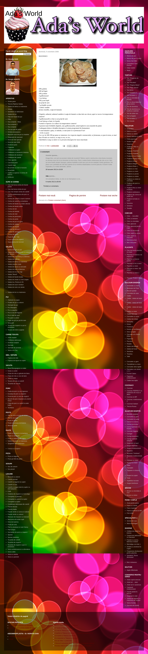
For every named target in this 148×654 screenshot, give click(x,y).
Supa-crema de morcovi (16, 242)
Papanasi (130, 339)
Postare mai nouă (47, 195)
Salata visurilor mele (14, 264)
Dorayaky (130, 322)
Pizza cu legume (13, 456)
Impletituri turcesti (133, 481)
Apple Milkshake (132, 570)
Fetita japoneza (132, 139)
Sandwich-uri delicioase (15, 112)
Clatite (129, 296)
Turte (128, 478)
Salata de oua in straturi (15, 284)
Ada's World (23, 13)
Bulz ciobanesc (132, 562)
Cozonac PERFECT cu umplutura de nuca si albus (134, 392)
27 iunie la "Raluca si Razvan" (65, 628)
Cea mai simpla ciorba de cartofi (18, 192)
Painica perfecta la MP (134, 510)
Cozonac (130, 388)
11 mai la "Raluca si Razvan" (64, 630)
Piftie (9, 119)
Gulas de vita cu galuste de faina (18, 373)
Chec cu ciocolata (133, 221)
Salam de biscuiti (132, 346)
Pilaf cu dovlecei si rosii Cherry (18, 527)
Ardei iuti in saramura (134, 585)
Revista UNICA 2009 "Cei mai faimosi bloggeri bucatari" (73, 646)
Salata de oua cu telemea (16, 269)
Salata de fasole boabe (15, 277)
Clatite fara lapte (132, 380)
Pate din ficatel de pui (15, 117)
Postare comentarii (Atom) (57, 200)
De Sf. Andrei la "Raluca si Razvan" (67, 625)
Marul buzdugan (132, 523)
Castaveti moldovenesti (131, 588)
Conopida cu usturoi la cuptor (17, 499)
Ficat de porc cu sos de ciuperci (18, 396)
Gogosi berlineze (132, 483)
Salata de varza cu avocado (17, 267)
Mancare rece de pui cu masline (18, 134)
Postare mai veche (108, 195)
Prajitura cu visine (133, 176)
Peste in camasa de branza (17, 423)
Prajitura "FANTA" (133, 151)
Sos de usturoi (12, 466)
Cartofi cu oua (12, 484)
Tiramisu (129, 354)
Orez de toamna (13, 522)
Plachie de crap (13, 418)
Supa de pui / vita (13, 237)
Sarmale (10, 345)
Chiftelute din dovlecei (15, 155)
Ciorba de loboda (13, 211)
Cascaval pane (13, 163)
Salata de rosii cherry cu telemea (18, 256)
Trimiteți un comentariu (51, 186)
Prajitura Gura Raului (134, 156)
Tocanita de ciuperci (14, 542)
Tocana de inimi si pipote (16, 330)
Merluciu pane (12, 425)
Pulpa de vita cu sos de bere (17, 376)
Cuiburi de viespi (132, 319)
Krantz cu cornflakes (133, 329)
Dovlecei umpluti (13, 342)
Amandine (130, 129)
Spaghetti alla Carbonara (16, 443)
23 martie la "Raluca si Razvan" (65, 635)
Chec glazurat (131, 224)
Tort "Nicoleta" (131, 82)
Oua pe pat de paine (14, 129)
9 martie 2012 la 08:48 (53, 182)
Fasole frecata (12, 507)
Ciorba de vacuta (13, 226)
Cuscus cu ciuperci (14, 448)
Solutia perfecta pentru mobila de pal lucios (23, 628)
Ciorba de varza (13, 234)
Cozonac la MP (132, 397)
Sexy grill (11, 323)
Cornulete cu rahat (133, 419)
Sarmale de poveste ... (15, 348)
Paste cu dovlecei (13, 436)
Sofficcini (11, 177)
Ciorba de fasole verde (15, 206)
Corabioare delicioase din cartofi (18, 504)
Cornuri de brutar (132, 424)
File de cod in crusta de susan (18, 415)
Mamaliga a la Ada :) (133, 544)
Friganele (11, 147)
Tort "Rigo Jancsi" (133, 87)
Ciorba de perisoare (14, 216)
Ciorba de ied (12, 209)
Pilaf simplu (11, 530)
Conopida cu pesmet (14, 496)
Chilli (9, 491)
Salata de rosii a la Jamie (16, 287)
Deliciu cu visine (132, 134)
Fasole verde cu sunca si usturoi (18, 512)
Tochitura (11, 408)
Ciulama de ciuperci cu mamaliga (19, 494)
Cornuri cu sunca (132, 422)
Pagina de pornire (77, 195)
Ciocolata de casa (133, 293)
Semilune (130, 351)
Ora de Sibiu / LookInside (63, 641)
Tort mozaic (130, 121)
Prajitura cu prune (133, 174)
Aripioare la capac (14, 300)
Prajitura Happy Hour (134, 158)
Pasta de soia (12, 524)
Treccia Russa (131, 406)
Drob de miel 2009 (14, 142)
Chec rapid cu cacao (133, 233)
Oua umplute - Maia (14, 122)
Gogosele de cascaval (15, 137)
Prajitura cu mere (132, 171)
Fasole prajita (12, 509)
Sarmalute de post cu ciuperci (17, 532)
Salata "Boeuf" (12, 274)
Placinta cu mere (132, 266)
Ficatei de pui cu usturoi (15, 302)
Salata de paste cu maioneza (17, 441)
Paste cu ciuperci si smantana (18, 433)
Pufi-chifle (130, 513)
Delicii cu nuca (131, 131)
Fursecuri (130, 327)
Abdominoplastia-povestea (18, 636)
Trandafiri (130, 468)
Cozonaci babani (132, 404)
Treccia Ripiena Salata (15, 104)
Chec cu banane (132, 218)
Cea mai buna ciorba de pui (17, 189)
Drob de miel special (14, 140)
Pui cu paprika (12, 310)
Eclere (129, 324)
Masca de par (131, 56)
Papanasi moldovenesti (131, 377)
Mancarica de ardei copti (16, 519)
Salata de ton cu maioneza (16, 292)
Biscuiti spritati (131, 291)
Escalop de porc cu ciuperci (17, 394)
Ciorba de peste (13, 219)
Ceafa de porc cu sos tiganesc (18, 391)
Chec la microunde (133, 230)
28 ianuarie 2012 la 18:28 (54, 169)
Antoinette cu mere (133, 286)
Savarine (130, 203)
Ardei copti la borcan (133, 580)
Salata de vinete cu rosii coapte (18, 279)
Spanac (10, 535)
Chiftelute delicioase (14, 340)
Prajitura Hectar (132, 161)
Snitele (10, 109)
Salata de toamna (13, 259)
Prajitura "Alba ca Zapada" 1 (132, 147)
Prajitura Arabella (132, 153)
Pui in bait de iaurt (14, 315)
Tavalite (129, 208)
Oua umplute (12, 127)
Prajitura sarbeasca (133, 192)
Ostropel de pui (13, 305)
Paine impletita (132, 508)
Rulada (129, 344)
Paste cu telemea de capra (17, 438)
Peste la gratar (12, 420)
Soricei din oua (132, 521)
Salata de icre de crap (15, 272)
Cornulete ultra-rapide (134, 367)
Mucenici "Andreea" (133, 453)
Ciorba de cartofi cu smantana (18, 201)
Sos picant (11, 469)
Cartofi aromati (12, 479)
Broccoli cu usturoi (14, 477)
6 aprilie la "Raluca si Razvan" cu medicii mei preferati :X (74, 633)
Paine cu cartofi (132, 505)
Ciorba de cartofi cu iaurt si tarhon (19, 198)
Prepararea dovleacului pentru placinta (134, 552)
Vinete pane (12, 101)
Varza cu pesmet (13, 557)
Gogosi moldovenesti (134, 448)
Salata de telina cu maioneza (17, 106)
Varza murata (131, 603)
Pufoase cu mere (132, 460)
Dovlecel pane (12, 145)
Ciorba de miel (12, 214)
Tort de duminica (132, 106)
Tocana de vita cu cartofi (16, 381)
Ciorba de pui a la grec (15, 221)
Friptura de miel (13, 358)
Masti (128, 70)
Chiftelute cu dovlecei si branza (18, 152)
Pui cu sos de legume (15, 313)
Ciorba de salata (13, 224)
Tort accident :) (132, 95)
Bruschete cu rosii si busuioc (17, 168)
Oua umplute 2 (12, 124)
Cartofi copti (12, 165)
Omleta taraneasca (14, 132)
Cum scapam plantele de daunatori (21, 625)
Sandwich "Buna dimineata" (132, 556)
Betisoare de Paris (133, 288)
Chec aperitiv (12, 160)
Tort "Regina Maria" (133, 85)
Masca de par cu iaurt (134, 58)
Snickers (130, 206)
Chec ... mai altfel (132, 216)
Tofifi (128, 356)
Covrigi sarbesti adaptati (132, 439)
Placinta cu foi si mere (134, 263)
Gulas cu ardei (12, 371)
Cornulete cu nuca (133, 316)
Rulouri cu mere (132, 463)
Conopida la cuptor (14, 501)
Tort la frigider (131, 116)
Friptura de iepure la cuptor (17, 360)
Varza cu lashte (13, 554)
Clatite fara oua (132, 314)
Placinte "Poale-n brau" (134, 278)
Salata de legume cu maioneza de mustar (133, 599)
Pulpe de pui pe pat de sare (17, 320)
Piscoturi (130, 341)
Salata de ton (12, 114)
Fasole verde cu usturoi (15, 514)
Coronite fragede (132, 431)
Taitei (128, 465)
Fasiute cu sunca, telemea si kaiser (133, 541)
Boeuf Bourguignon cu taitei (17, 368)
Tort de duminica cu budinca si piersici (133, 110)
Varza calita (11, 552)
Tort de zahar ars (132, 113)
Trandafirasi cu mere (133, 364)
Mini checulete (131, 242)
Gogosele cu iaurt (133, 443)
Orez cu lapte (131, 332)
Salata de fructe (132, 349)
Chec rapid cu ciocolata (131, 236)
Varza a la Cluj (12, 350)
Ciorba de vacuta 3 (14, 232)
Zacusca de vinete (133, 605)
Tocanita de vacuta (14, 383)
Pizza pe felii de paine (15, 459)
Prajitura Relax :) (132, 166)
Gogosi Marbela (132, 446)
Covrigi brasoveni (132, 436)
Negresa (129, 144)
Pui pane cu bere (13, 318)
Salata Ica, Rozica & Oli (15, 282)
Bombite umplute (132, 414)
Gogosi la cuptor (132, 475)
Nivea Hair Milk (132, 61)
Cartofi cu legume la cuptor (17, 482)
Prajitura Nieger (132, 164)
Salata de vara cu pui (15, 250)
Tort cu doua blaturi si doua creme (134, 103)
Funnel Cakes (131, 373)
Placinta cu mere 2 (133, 273)
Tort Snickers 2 (132, 93)
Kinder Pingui (131, 141)
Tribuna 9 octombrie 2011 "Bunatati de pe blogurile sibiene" (74, 643)
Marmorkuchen (132, 240)
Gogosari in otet (132, 596)
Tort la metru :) (131, 118)
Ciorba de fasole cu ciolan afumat (19, 204)
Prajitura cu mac (132, 169)
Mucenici (130, 451)
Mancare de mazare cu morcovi (18, 517)
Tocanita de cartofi (14, 540)
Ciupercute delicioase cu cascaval (134, 536)
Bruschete (11, 170)
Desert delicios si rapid (134, 136)
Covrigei (129, 434)
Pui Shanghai (12, 307)
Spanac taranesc (13, 537)
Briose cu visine (132, 495)
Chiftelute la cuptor (14, 150)
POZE (11, 639)
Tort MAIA (130, 90)
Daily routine (131, 68)
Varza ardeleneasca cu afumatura (19, 549)
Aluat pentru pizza (133, 503)
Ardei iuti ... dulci (132, 582)
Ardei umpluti (12, 337)
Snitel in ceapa (12, 378)
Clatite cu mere (132, 311)
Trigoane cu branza (133, 470)
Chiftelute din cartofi (14, 157)
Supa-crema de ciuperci (15, 239)
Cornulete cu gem (133, 361)
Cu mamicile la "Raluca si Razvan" (66, 638)
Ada (47, 176)
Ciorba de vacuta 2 (14, 229)
